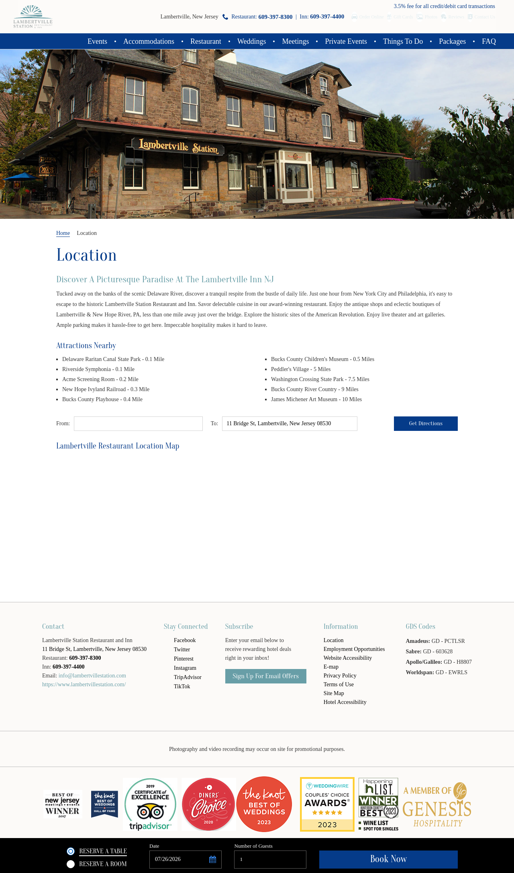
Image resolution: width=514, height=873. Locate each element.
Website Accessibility (348, 658)
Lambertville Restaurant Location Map (117, 446)
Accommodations (148, 41)
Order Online (324, 17)
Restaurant (205, 41)
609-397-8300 (85, 658)
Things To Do (403, 41)
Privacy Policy (340, 676)
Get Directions (425, 423)
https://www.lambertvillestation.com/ (84, 684)
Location (86, 255)
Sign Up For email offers (266, 676)
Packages (452, 41)
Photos (406, 17)
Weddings (251, 41)
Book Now (421, 858)
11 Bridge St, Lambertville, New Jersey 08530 (94, 649)
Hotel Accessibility (345, 702)
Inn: (264, 16)
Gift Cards (367, 17)
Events (97, 41)
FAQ (489, 41)
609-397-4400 (68, 667)
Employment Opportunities (354, 649)
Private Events (346, 41)
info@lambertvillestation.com (92, 676)
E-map (331, 667)
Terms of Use (339, 684)
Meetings (295, 41)
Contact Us (482, 17)
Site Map (334, 693)
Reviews (442, 17)
